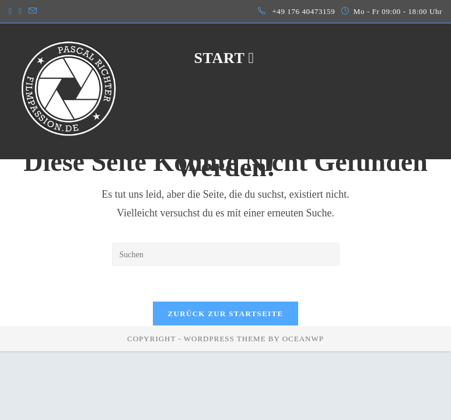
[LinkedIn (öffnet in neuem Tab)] (20, 12)
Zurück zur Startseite (226, 313)
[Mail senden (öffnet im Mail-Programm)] (32, 12)
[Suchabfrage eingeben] (226, 254)
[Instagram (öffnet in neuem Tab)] (12, 12)
